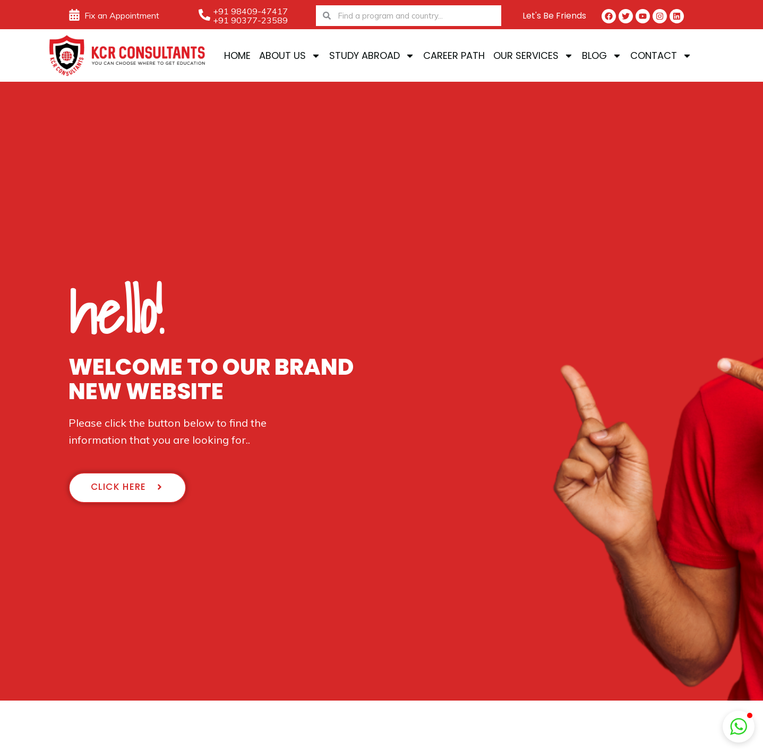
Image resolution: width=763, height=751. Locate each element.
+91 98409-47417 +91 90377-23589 (250, 15)
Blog (602, 56)
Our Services (533, 56)
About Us (290, 56)
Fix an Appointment (121, 15)
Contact (661, 56)
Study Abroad (372, 56)
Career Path (454, 55)
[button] (739, 727)
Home (237, 55)
